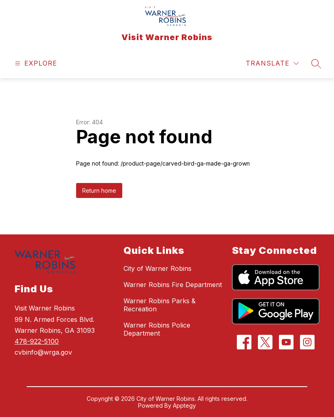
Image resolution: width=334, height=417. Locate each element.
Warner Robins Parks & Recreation (159, 305)
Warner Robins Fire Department (172, 285)
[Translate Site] (272, 63)
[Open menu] (35, 63)
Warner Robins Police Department (156, 329)
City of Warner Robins (157, 268)
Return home (99, 190)
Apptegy (184, 405)
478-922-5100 (37, 341)
